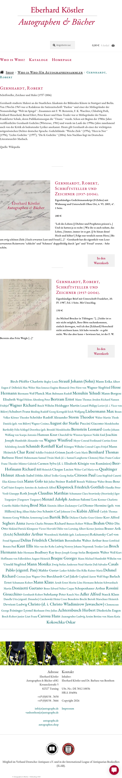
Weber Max (34, 387)
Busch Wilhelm (46, 405)
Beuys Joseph (62, 552)
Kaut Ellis (25, 546)
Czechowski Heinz (50, 599)
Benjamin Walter (98, 552)
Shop (10, 72)
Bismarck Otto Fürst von (73, 387)
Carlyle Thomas (108, 511)
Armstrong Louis (39, 517)
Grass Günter (95, 517)
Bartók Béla (59, 517)
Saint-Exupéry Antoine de (23, 487)
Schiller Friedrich (45, 452)
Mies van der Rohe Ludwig (49, 546)
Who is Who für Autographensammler (50, 72)
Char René (26, 452)
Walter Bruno (105, 481)
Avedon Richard (101, 399)
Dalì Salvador (100, 564)
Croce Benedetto (70, 599)
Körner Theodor (20, 417)
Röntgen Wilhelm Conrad (79, 446)
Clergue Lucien (63, 469)
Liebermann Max (100, 411)
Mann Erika (104, 381)
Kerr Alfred (111, 517)
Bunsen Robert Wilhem (79, 523)
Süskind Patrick (18, 528)
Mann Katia (113, 616)
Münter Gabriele (27, 463)
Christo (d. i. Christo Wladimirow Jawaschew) (66, 604)
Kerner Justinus (95, 528)
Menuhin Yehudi (86, 393)
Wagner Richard (23, 405)
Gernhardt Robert (33, 594)
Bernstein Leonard (87, 429)
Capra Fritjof (101, 446)
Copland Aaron (88, 576)
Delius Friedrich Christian (42, 540)
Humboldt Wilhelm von (108, 558)
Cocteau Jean (23, 576)
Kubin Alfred (88, 511)
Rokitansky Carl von (104, 534)
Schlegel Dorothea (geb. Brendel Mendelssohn (45, 429)
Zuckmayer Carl (74, 505)
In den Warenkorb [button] (101, 260)
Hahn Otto (36, 511)
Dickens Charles (78, 517)
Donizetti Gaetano (28, 588)
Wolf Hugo (103, 576)
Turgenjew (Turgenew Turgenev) (23, 499)
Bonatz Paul (10, 546)
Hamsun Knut (47, 434)
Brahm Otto (103, 523)
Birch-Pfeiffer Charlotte (27, 381)
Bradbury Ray (45, 552)
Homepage (62, 59)
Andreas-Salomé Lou (83, 499)
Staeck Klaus (110, 594)
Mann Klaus (43, 582)
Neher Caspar (67, 588)
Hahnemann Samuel (35, 458)
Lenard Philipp (89, 405)
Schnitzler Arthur (29, 534)
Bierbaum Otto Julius (46, 610)
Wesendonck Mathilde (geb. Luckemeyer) (67, 534)
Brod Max (38, 505)
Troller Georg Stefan (62, 475)
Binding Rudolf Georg (43, 411)
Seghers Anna (14, 523)
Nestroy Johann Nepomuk (79, 546)
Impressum (68, 708)
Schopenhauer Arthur (90, 588)
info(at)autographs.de (47, 708)
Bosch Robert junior (13, 616)
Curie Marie (81, 452)
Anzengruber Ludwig (73, 616)
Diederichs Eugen (108, 610)
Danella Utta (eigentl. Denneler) (22, 599)
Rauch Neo (73, 594)
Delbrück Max (20, 387)
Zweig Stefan (59, 564)
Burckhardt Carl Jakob (63, 576)
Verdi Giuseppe (11, 493)
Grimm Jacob (64, 452)
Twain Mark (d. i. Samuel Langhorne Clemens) (73, 458)
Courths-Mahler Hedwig (16, 505)
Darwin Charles (35, 523)
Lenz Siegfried (104, 475)
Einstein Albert (56, 505)
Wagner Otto (39, 576)
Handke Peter (112, 487)
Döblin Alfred (43, 475)
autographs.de (50, 720)
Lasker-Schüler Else (70, 570)
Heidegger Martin (67, 405)
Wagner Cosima (40, 423)
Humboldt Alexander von (29, 440)
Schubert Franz (20, 411)
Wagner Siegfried (99, 387)
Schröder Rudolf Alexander (49, 417)
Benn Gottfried (110, 540)
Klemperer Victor (37, 528)
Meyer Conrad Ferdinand (87, 440)
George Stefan (78, 552)
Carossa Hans (49, 616)
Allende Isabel (25, 475)
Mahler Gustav (49, 570)
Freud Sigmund (11, 540)
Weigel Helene (24, 399)
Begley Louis (51, 381)
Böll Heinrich (44, 469)
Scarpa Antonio (28, 435)
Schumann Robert (22, 582)
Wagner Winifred (58, 440)
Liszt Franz (31, 616)
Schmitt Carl (52, 511)
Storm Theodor (81, 417)
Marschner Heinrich (107, 599)
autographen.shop (48, 724)
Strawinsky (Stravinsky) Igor (104, 493)
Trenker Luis (101, 546)
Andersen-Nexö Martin (80, 564)
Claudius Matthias (53, 493)
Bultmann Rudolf (62, 393)
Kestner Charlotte (108, 499)
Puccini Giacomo (92, 423)
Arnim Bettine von (96, 616)
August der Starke (64, 423)
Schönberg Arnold (15, 446)
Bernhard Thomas (103, 452)
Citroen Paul (85, 475)
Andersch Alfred (46, 487)
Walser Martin (103, 417)
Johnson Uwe (68, 511)
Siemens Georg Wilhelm (16, 517)
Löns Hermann (85, 582)
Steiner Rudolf (66, 481)
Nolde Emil (99, 435)
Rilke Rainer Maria (92, 570)
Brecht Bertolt (88, 599)
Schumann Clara (78, 493)
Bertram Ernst (63, 399)
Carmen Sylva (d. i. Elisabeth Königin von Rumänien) (74, 463)
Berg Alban (23, 511)
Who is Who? (12, 59)
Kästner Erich (16, 481)
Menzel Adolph (55, 499)
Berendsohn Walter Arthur (83, 540)
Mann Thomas (83, 399)
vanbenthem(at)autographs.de (42, 712)
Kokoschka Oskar (60, 622)
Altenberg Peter (42, 399)
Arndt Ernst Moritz (66, 582)
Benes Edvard (51, 588)
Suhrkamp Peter (55, 594)
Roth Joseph (29, 493)
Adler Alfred (91, 594)
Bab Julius (49, 481)
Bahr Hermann (26, 552)
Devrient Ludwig (15, 604)
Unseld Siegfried (15, 564)
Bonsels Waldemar (87, 481)
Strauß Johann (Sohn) (77, 381)
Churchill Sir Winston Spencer (75, 435)
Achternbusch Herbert (77, 610)
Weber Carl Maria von (86, 469)
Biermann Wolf (26, 393)
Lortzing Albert (77, 528)
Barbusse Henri (13, 457)
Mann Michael (86, 558)
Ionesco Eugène (50, 387)
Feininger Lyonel (22, 610)
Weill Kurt (116, 552)
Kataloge (38, 59)
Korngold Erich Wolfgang (70, 411)
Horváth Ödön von (57, 528)
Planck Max (43, 393)
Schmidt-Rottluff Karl (45, 446)
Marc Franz (105, 458)
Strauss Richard (55, 523)
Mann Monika (39, 564)
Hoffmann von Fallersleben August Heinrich (26, 558)
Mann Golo (34, 481)
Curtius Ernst (109, 440)
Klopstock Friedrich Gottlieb (81, 487)
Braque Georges (64, 558)
